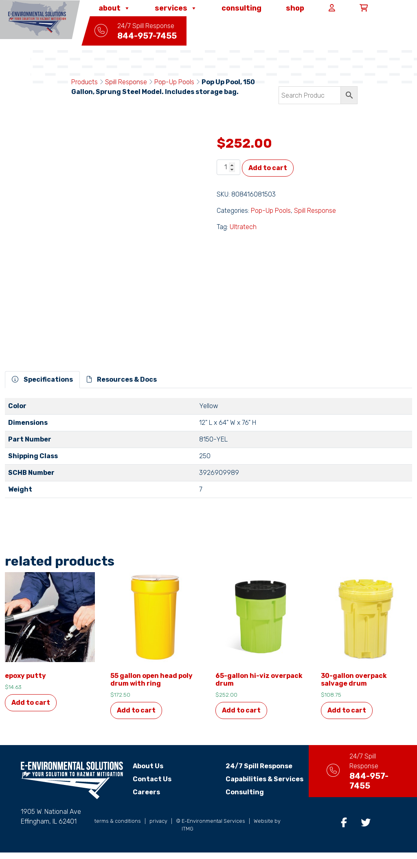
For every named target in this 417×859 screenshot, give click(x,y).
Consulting (243, 8)
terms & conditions (117, 827)
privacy (158, 827)
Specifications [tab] (42, 379)
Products (84, 82)
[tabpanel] (208, 451)
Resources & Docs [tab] (122, 379)
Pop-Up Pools (174, 82)
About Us (148, 766)
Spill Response (126, 82)
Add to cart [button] (30, 702)
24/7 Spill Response (252, 766)
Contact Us (152, 779)
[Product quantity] (228, 167)
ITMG (187, 835)
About (116, 8)
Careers (146, 792)
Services (177, 8)
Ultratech (243, 227)
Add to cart (267, 168)
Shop (296, 8)
